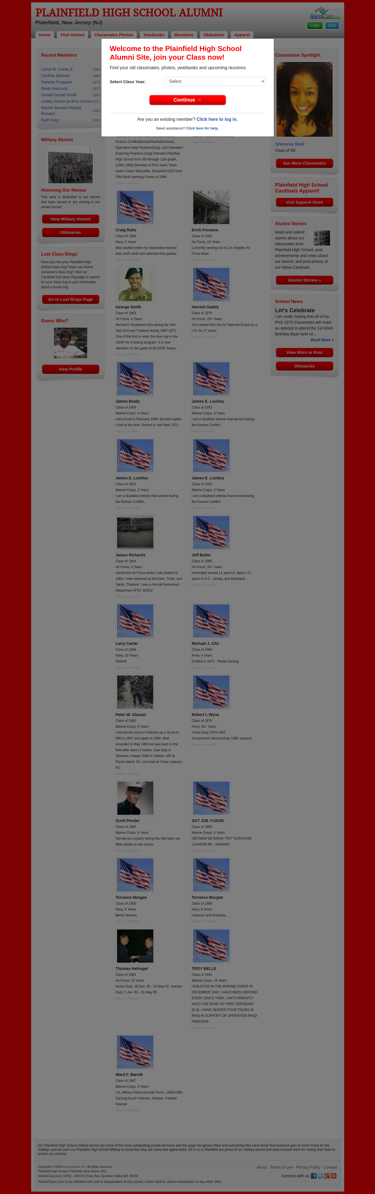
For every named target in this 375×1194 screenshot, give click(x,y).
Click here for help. (202, 128)
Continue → (187, 100)
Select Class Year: (128, 81)
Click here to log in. (217, 119)
